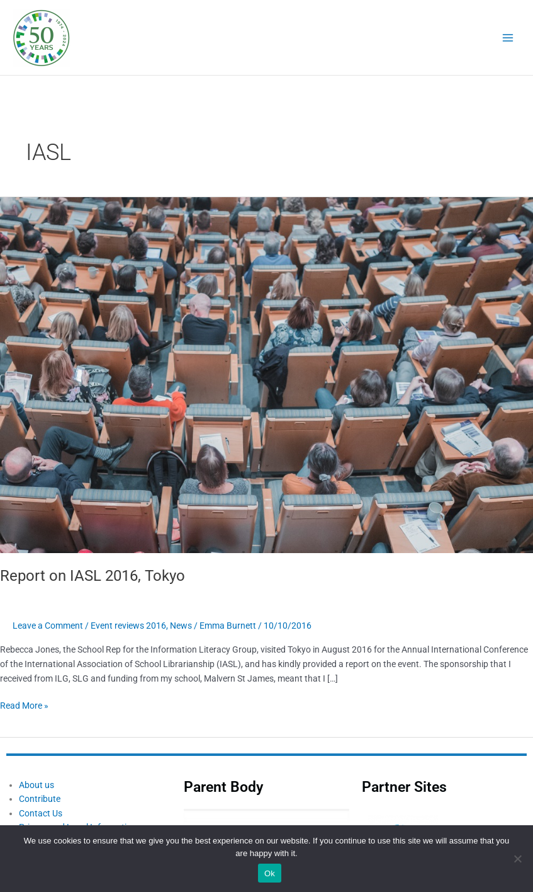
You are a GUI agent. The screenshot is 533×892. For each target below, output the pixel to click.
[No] (517, 858)
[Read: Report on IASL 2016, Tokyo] (266, 374)
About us (36, 785)
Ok (269, 873)
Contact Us (40, 813)
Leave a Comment (48, 625)
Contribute (39, 799)
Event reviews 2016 (128, 625)
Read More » (24, 705)
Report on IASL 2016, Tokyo (92, 576)
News (181, 625)
